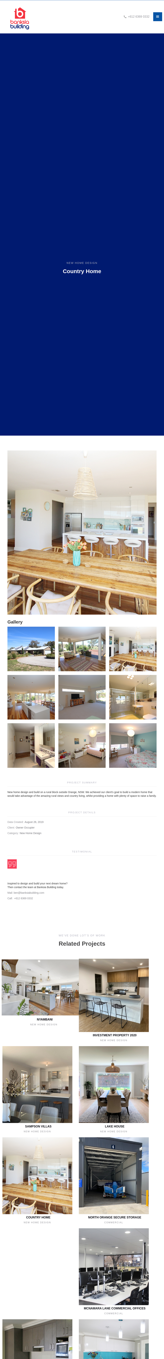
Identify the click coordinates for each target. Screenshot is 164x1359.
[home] (64, 16)
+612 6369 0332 (138, 16)
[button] (157, 16)
